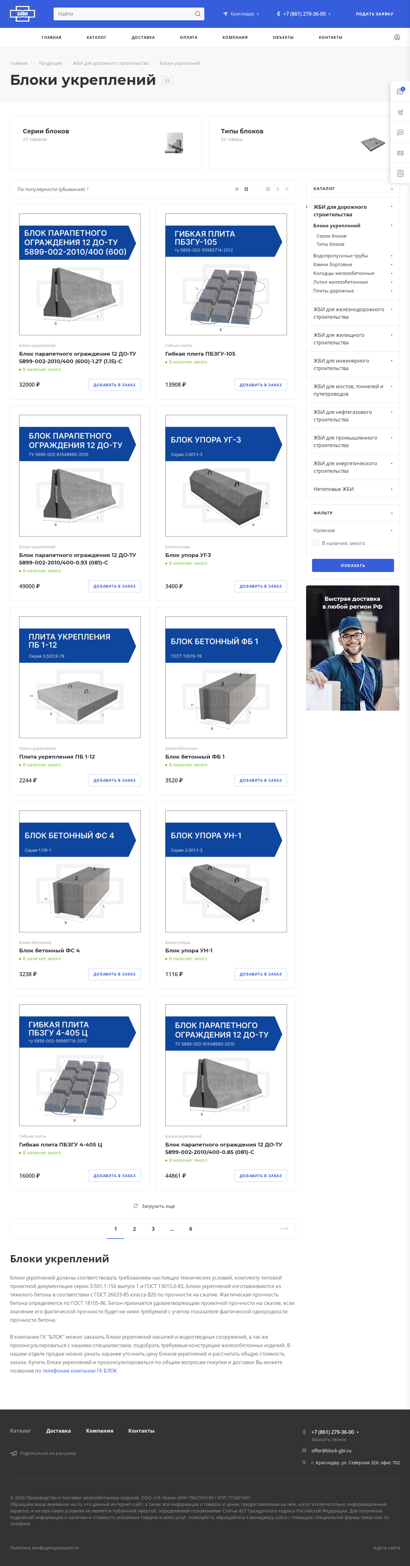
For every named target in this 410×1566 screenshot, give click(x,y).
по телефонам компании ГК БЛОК (76, 1370)
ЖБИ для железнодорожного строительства (354, 313)
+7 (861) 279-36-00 (304, 13)
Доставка (58, 1430)
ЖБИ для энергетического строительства (354, 467)
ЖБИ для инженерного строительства (354, 364)
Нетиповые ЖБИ (354, 489)
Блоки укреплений (353, 225)
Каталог (20, 1430)
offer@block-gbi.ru (331, 1450)
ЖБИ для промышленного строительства (354, 441)
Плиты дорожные (353, 290)
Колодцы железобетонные (353, 273)
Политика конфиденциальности (44, 1548)
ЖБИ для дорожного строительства (354, 210)
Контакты (141, 1430)
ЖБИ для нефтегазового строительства (354, 416)
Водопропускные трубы (353, 255)
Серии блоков (46, 131)
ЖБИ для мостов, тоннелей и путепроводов (354, 390)
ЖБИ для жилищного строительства (354, 339)
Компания (99, 1430)
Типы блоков (242, 131)
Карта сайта (387, 1548)
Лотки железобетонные (353, 282)
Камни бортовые (353, 264)
